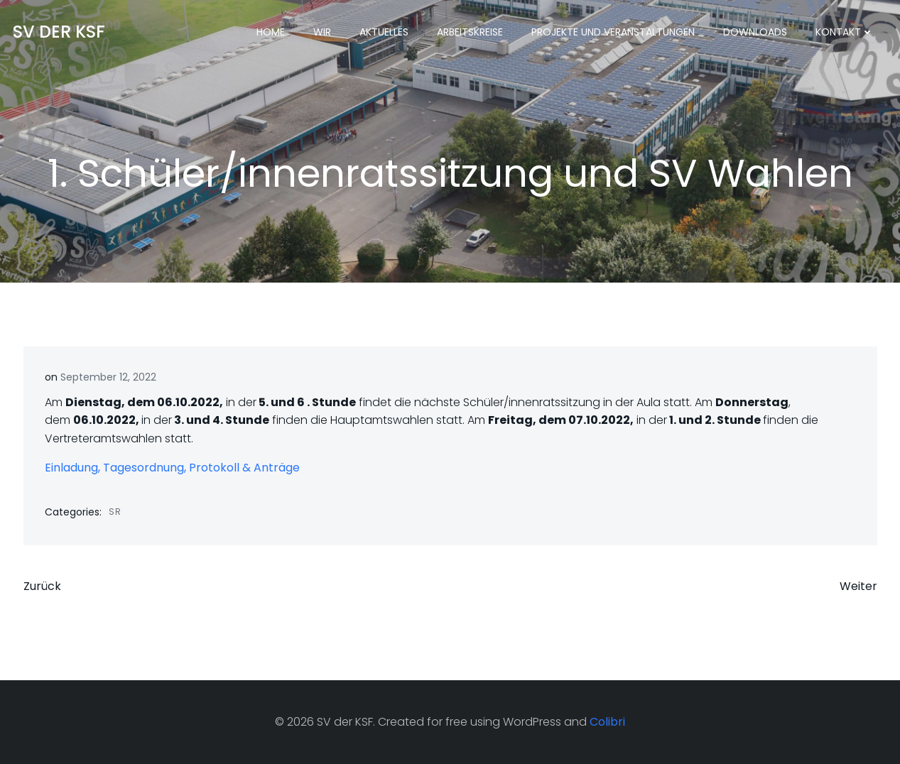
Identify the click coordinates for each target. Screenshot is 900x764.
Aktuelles (383, 32)
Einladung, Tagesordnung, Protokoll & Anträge (172, 467)
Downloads (755, 32)
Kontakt (844, 32)
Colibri (607, 722)
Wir (322, 32)
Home (270, 32)
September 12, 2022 (108, 377)
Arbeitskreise (470, 32)
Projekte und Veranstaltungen (613, 32)
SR (115, 512)
